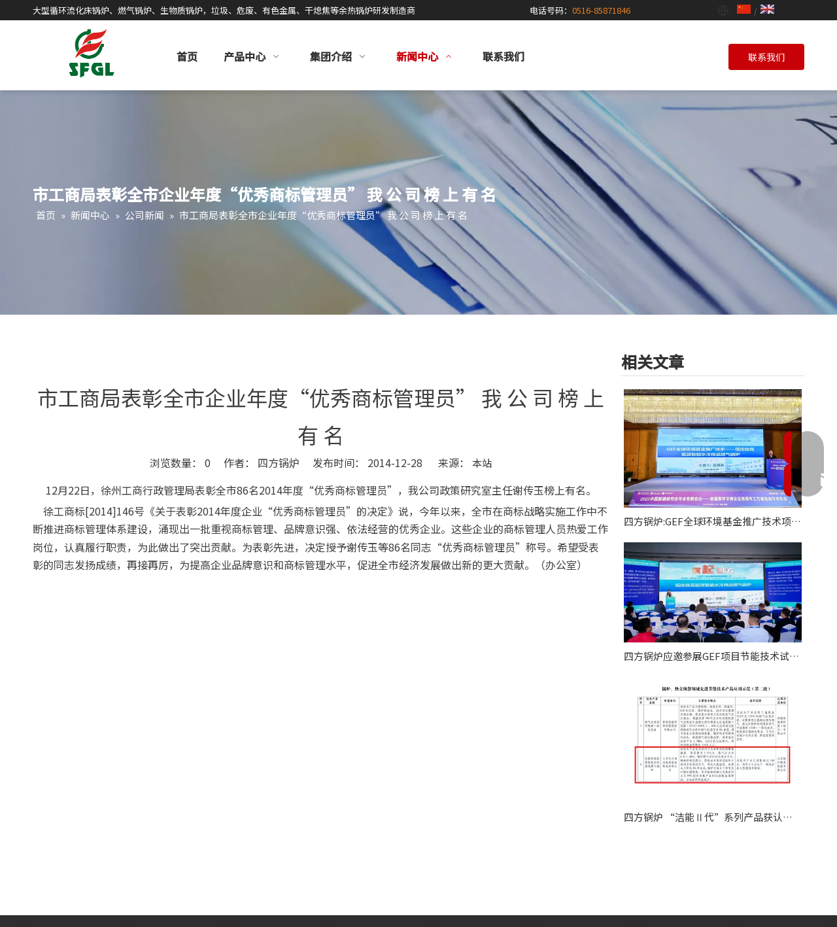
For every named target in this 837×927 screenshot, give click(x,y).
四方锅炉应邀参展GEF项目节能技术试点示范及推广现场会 (713, 656)
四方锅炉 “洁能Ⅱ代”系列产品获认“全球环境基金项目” (713, 817)
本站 (482, 463)
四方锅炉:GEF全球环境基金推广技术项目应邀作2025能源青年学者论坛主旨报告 (713, 521)
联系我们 (766, 56)
